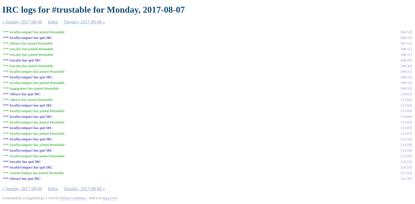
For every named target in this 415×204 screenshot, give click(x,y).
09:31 (406, 71)
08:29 (406, 60)
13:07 (406, 128)
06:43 (406, 38)
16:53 (406, 167)
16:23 (406, 161)
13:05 (406, 122)
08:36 (406, 66)
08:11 (406, 49)
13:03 (406, 111)
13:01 (406, 94)
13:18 (406, 139)
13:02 (406, 99)
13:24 (406, 150)
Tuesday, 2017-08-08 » (84, 21)
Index (53, 21)
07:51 (406, 43)
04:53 (406, 32)
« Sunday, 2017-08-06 (22, 21)
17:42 (406, 173)
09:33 (406, 88)
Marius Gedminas (73, 198)
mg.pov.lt (109, 198)
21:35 (406, 178)
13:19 (406, 145)
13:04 (406, 116)
